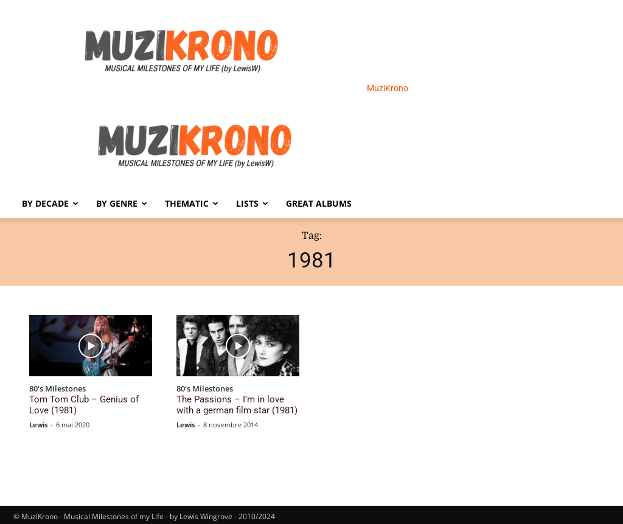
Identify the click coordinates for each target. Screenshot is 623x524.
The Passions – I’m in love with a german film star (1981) (233, 403)
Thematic (191, 203)
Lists (252, 203)
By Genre (121, 203)
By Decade (50, 203)
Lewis (38, 421)
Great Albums (319, 203)
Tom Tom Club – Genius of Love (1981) (84, 403)
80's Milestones (57, 389)
